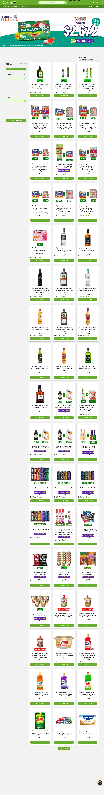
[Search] (52, 2)
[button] (5, 28)
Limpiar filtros (22, 63)
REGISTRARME (40, 95)
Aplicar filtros (16, 69)
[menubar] (35, 6)
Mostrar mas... (64, 748)
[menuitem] (6, 6)
